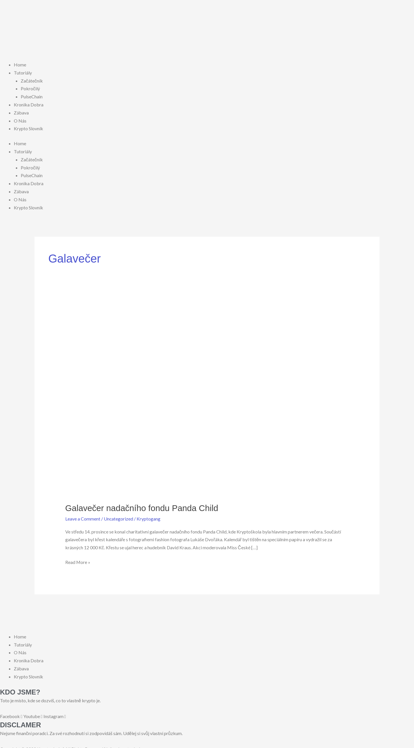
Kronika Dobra (28, 103)
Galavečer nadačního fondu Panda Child (143, 505)
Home (20, 64)
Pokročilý (30, 88)
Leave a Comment (82, 515)
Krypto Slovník (28, 127)
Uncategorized (118, 515)
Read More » (78, 558)
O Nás (20, 119)
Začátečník (32, 80)
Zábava (21, 111)
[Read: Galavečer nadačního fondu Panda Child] (207, 397)
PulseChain (32, 96)
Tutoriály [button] (23, 72)
